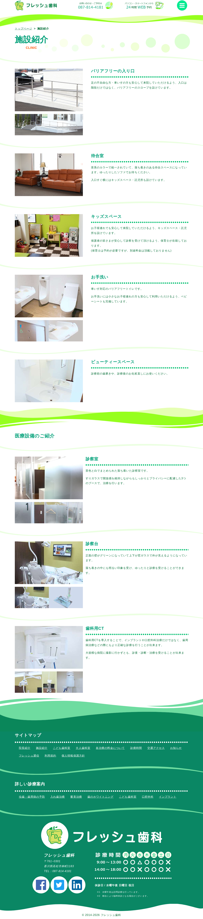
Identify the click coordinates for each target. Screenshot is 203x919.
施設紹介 (41, 747)
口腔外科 (147, 796)
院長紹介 (24, 747)
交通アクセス (156, 747)
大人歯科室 (83, 747)
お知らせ (176, 747)
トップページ (23, 28)
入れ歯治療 (57, 796)
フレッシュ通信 (29, 755)
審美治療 (76, 796)
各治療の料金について (110, 747)
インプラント (167, 796)
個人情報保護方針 (73, 755)
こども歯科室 (61, 747)
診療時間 (136, 747)
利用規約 (50, 755)
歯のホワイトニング (100, 796)
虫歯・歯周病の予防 (32, 796)
